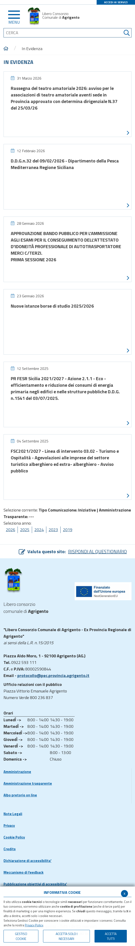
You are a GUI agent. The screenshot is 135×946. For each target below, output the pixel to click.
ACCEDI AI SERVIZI (116, 2)
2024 (39, 529)
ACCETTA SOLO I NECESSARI (66, 936)
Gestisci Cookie (21, 936)
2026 (10, 529)
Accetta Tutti (111, 936)
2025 (24, 529)
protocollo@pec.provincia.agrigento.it (53, 675)
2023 (53, 529)
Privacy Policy (34, 925)
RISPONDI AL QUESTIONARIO (97, 551)
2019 (67, 529)
